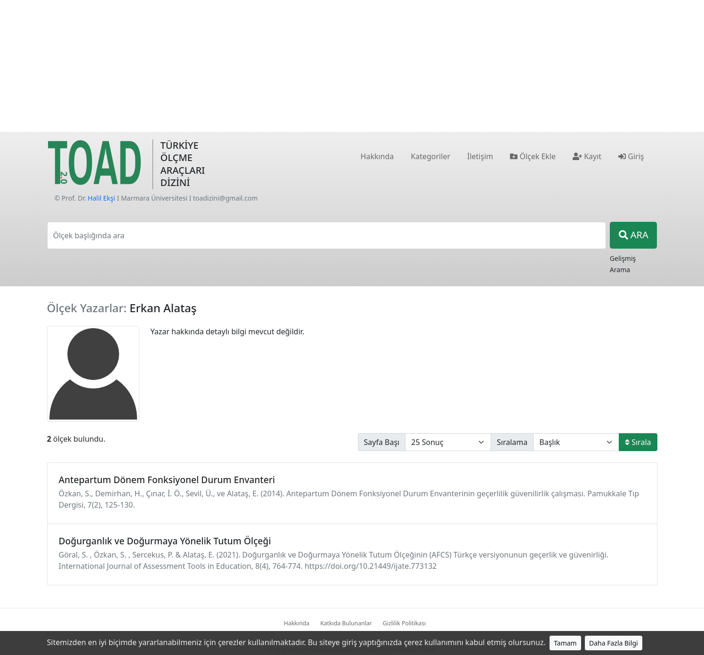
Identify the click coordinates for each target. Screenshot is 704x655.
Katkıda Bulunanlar (346, 623)
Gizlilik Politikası (404, 623)
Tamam (565, 643)
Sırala (638, 442)
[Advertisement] (352, 66)
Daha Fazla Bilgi (613, 643)
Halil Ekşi (101, 198)
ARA (633, 234)
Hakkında (296, 623)
